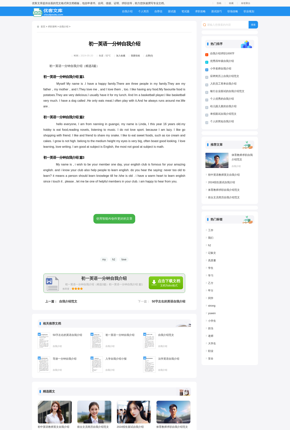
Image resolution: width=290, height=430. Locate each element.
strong (211, 305)
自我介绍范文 (68, 301)
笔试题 (185, 11)
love (123, 259)
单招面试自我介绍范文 (223, 113)
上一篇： (51, 301)
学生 (210, 267)
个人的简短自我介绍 (222, 121)
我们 (210, 237)
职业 (210, 350)
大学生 (212, 343)
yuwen (212, 313)
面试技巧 (216, 11)
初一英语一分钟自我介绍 (119, 334)
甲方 (210, 290)
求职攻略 (200, 11)
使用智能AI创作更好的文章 (114, 218)
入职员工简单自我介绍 (223, 83)
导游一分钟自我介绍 (64, 358)
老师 (210, 335)
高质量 (212, 260)
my (104, 259)
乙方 (210, 283)
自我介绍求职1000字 (222, 53)
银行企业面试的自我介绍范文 (227, 91)
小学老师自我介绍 (220, 68)
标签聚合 (245, 3)
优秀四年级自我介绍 (222, 60)
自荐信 (158, 11)
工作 (210, 230)
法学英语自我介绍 (168, 358)
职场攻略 (232, 11)
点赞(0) (149, 55)
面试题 (172, 11)
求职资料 (52, 26)
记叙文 (212, 252)
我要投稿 (135, 55)
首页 (43, 26)
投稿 (219, 3)
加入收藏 (120, 55)
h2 (113, 259)
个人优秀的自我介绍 (222, 98)
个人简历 (143, 11)
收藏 (231, 3)
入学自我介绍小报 (116, 358)
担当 (210, 328)
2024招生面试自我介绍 (130, 426)
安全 (210, 358)
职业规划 (249, 11)
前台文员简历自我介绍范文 (93, 426)
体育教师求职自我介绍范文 (172, 426)
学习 (210, 275)
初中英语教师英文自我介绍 (53, 426)
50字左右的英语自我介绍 (168, 301)
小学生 (212, 320)
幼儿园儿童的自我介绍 (223, 106)
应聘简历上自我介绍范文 (224, 76)
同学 (210, 298)
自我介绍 (127, 11)
